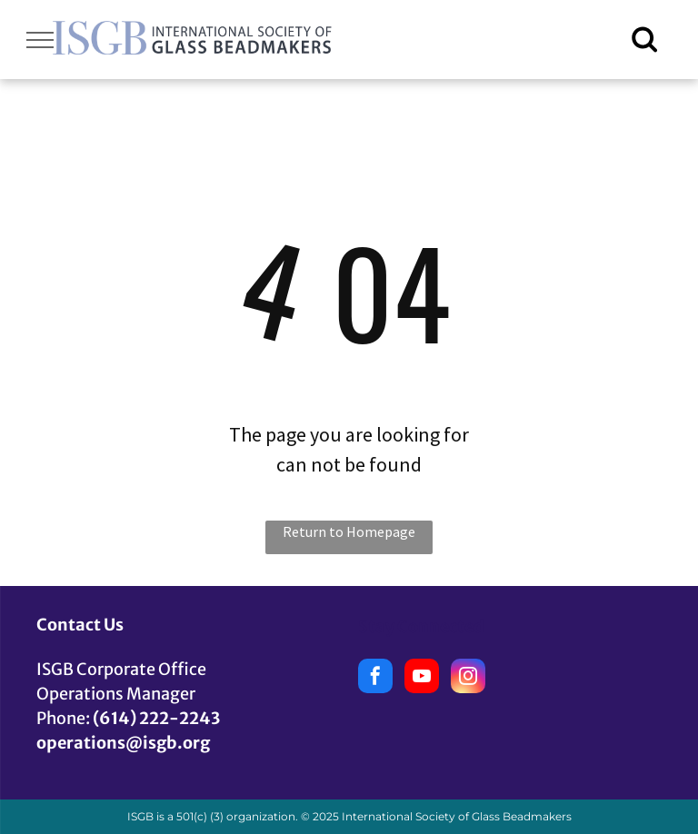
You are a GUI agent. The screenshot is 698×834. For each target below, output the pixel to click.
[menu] (40, 40)
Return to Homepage (349, 531)
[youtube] (421, 678)
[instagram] (468, 678)
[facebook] (375, 678)
